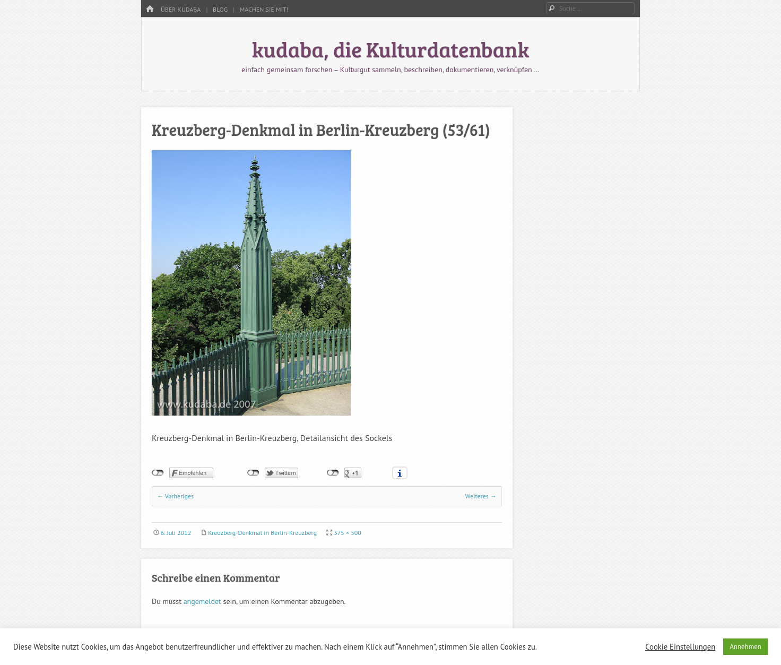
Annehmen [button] (745, 646)
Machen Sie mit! (264, 9)
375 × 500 (347, 533)
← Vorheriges (175, 496)
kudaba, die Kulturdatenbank (391, 48)
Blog (220, 9)
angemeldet (202, 601)
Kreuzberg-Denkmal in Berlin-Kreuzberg (262, 533)
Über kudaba (181, 9)
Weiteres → (481, 496)
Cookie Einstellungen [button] (680, 647)
